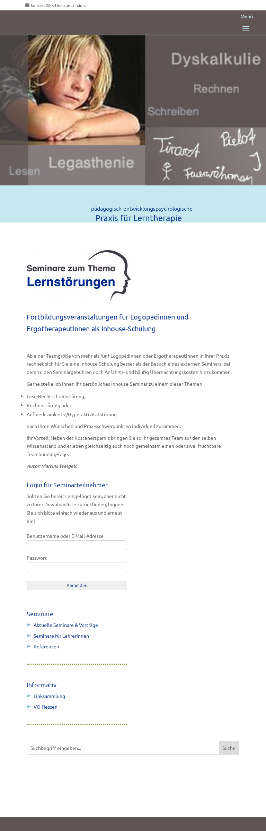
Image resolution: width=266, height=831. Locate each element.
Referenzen (46, 646)
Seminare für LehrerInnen (61, 635)
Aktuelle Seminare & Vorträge (66, 625)
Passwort (37, 557)
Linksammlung (49, 696)
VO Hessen (45, 706)
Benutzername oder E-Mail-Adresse (65, 536)
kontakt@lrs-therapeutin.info (59, 5)
